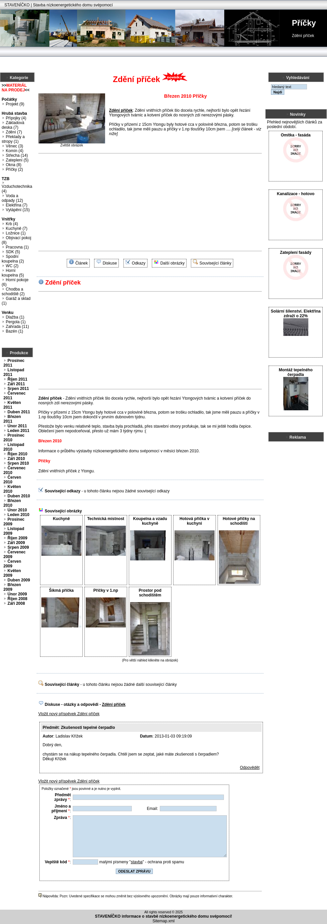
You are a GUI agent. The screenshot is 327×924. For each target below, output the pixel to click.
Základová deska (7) (13, 125)
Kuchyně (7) (16, 228)
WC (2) (12, 266)
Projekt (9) (15, 104)
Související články (215, 263)
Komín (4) (14, 150)
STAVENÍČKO (17, 5)
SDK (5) (13, 252)
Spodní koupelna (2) (13, 259)
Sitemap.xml (163, 921)
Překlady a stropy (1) (13, 139)
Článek (81, 263)
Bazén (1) (14, 331)
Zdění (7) (14, 132)
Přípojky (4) (16, 118)
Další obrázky (172, 263)
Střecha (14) (17, 155)
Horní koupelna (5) (13, 273)
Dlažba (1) (15, 317)
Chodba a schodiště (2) (13, 291)
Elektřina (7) (16, 205)
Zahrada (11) (17, 326)
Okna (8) (13, 164)
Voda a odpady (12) (12, 198)
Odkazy (138, 263)
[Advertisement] (128, 202)
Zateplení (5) (17, 160)
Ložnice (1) (15, 233)
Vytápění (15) (18, 209)
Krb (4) (12, 223)
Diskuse (110, 263)
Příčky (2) (14, 169)
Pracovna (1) (17, 247)
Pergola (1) (15, 322)
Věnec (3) (14, 146)
